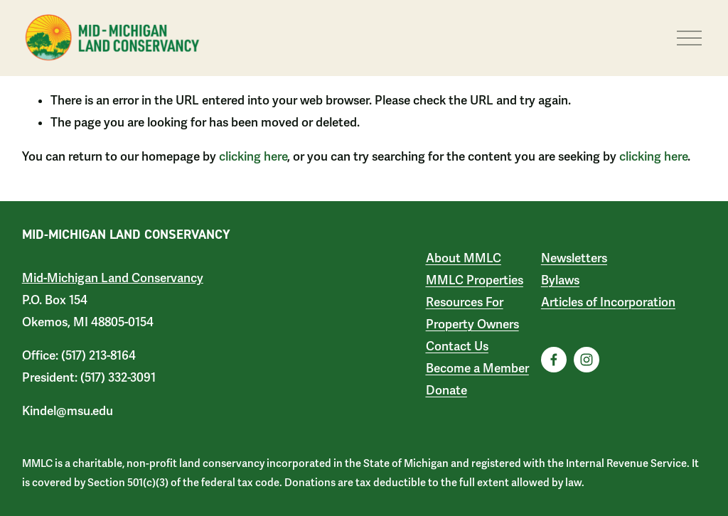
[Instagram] (586, 359)
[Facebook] (554, 359)
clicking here (253, 156)
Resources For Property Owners (472, 313)
